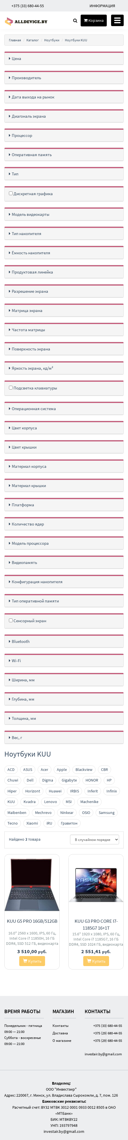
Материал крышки (29, 485)
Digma (47, 780)
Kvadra (30, 801)
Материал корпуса (29, 466)
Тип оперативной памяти (35, 601)
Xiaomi (32, 823)
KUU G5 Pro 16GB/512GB (32, 921)
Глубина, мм (23, 699)
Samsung (107, 812)
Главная (15, 40)
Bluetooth (21, 641)
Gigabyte (69, 780)
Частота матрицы (28, 329)
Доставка (60, 1032)
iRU (49, 823)
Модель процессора (30, 543)
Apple (62, 769)
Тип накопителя (26, 233)
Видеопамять (24, 562)
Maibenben (16, 812)
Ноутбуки (51, 40)
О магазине (62, 1040)
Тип (15, 174)
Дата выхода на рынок (33, 97)
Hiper (12, 791)
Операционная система (34, 408)
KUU (11, 801)
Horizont (32, 791)
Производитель (26, 77)
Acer (44, 769)
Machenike (89, 801)
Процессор (22, 135)
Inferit (93, 791)
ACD (11, 769)
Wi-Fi (16, 660)
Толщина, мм (24, 718)
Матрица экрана (27, 310)
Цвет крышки (24, 447)
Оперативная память (32, 154)
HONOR (92, 780)
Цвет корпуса (24, 428)
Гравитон (69, 823)
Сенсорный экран (27, 620)
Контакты (61, 1025)
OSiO (86, 812)
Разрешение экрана (30, 291)
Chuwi (12, 780)
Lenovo (50, 801)
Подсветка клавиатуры (33, 388)
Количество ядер (28, 524)
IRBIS (74, 791)
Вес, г (17, 737)
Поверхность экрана (31, 349)
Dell (30, 780)
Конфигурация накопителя (37, 581)
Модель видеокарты (30, 214)
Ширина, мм (23, 680)
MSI (69, 801)
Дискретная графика (31, 193)
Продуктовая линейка (32, 272)
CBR (104, 769)
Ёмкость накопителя (31, 252)
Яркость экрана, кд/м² (32, 368)
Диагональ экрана (29, 116)
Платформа (23, 504)
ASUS (27, 769)
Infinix (111, 791)
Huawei (55, 791)
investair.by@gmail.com (103, 1053)
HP (109, 780)
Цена (16, 58)
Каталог (32, 40)
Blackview (83, 769)
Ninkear (66, 812)
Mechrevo (43, 812)
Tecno (12, 823)
